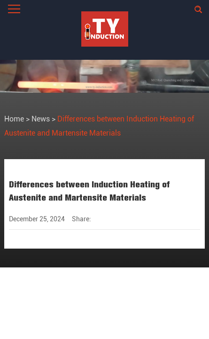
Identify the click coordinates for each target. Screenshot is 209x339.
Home (14, 118)
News (40, 118)
